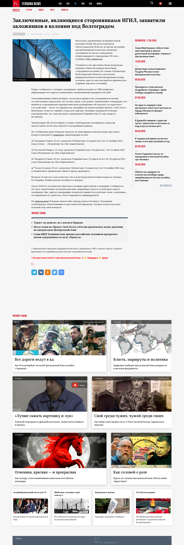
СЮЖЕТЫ (66, 10)
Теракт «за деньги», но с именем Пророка (59, 222)
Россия (47, 34)
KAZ (60, 3)
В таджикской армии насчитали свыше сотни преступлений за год (152, 140)
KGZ (68, 3)
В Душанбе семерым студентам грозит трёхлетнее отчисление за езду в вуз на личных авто (152, 123)
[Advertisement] (92, 297)
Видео (42, 10)
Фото (53, 10)
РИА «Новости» (94, 59)
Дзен (104, 258)
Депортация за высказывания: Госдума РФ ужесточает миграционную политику (150, 71)
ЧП (28, 34)
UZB (91, 3)
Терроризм (55, 34)
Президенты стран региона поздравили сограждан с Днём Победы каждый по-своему (150, 90)
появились (58, 134)
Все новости (166, 185)
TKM (83, 3)
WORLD (100, 3)
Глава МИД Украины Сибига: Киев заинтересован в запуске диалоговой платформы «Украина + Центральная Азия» (153, 52)
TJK (75, 3)
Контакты (18, 538)
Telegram (92, 258)
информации (42, 201)
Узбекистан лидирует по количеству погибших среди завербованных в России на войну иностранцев (152, 176)
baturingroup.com (109, 542)
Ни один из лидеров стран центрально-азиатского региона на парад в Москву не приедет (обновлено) (153, 109)
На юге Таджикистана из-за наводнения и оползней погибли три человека (152, 156)
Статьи (30, 10)
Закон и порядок (37, 34)
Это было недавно (146, 493)
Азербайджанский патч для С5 (27, 494)
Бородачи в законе (106, 493)
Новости (16, 10)
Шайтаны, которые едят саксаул (68, 494)
